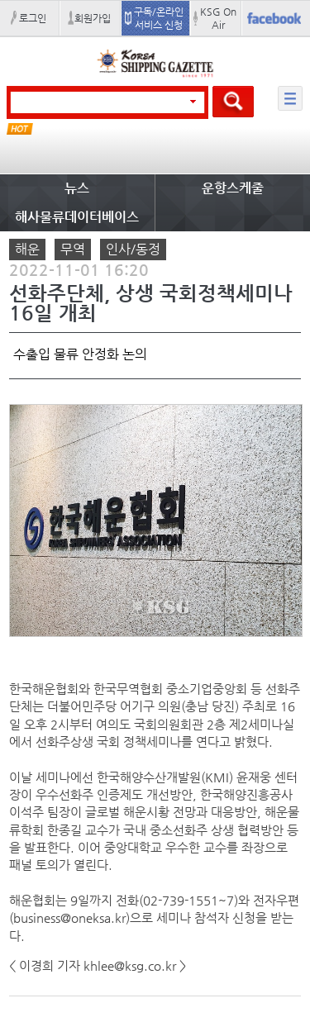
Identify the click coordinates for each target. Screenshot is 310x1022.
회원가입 (92, 18)
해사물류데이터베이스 (77, 217)
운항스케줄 (233, 188)
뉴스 (76, 188)
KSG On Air (218, 18)
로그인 (32, 18)
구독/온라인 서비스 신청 (159, 18)
